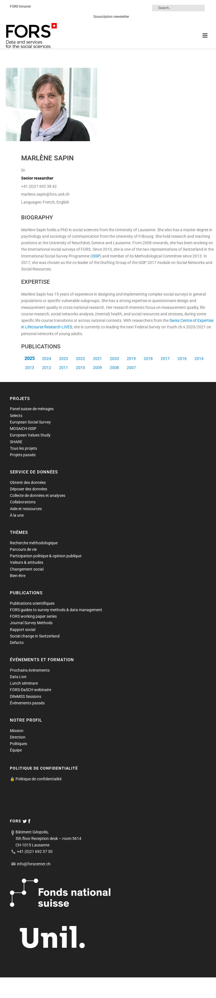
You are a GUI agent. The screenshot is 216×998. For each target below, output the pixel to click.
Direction (17, 737)
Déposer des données (28, 489)
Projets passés (23, 455)
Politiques (18, 743)
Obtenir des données (28, 482)
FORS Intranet (20, 6)
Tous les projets (23, 448)
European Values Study (30, 435)
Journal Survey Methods (31, 623)
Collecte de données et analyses (37, 495)
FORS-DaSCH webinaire (30, 689)
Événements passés (27, 703)
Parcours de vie (23, 549)
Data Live (18, 676)
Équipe (16, 750)
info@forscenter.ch (34, 864)
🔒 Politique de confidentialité (36, 779)
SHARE (16, 442)
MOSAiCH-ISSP (23, 428)
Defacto (17, 642)
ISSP (96, 256)
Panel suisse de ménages (32, 409)
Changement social (26, 569)
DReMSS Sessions (25, 696)
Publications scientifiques (32, 603)
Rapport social (22, 629)
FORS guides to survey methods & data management (56, 610)
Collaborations (23, 502)
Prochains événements (30, 670)
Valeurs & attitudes (26, 562)
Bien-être (17, 575)
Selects (16, 415)
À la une (17, 515)
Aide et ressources (26, 508)
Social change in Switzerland (35, 636)
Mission (16, 730)
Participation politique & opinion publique (45, 556)
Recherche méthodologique (34, 543)
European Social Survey (30, 422)
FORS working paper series (33, 616)
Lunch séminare (24, 683)
